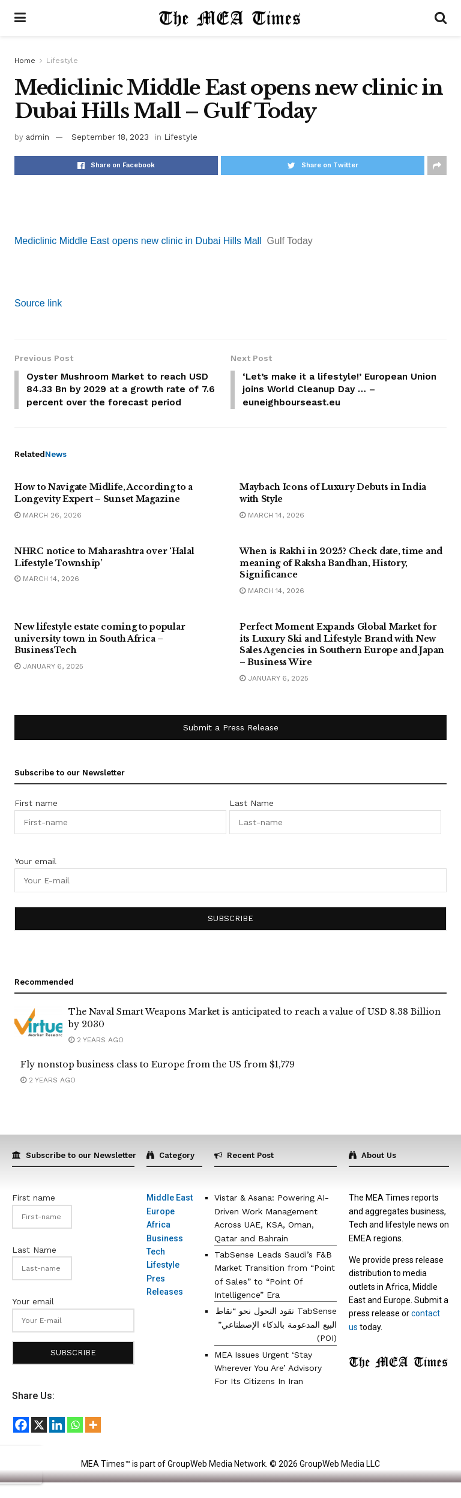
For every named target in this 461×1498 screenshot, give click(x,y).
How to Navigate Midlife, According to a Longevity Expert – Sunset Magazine (103, 508)
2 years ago (96, 1055)
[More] (93, 1440)
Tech (155, 1267)
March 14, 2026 (272, 531)
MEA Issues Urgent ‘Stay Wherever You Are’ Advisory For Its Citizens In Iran (268, 1383)
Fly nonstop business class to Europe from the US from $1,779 (157, 1080)
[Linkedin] (57, 1440)
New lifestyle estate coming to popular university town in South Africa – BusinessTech (99, 654)
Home (24, 60)
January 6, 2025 (48, 682)
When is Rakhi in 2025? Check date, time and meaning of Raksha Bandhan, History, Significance (341, 578)
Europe (160, 1227)
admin (37, 137)
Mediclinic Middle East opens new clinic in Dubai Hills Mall (138, 241)
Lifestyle (62, 60)
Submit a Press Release (231, 743)
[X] (39, 1440)
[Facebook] (21, 1440)
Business (164, 1253)
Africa (158, 1240)
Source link (38, 303)
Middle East (169, 1213)
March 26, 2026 (48, 531)
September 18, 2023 (110, 137)
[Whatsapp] (75, 1440)
